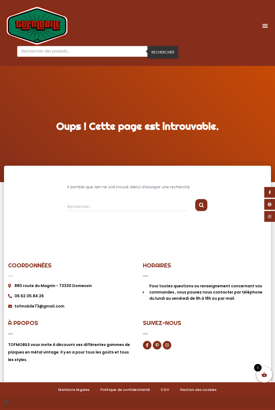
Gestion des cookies (198, 389)
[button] (265, 25)
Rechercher (162, 52)
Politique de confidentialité (125, 389)
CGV (165, 389)
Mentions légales (73, 389)
